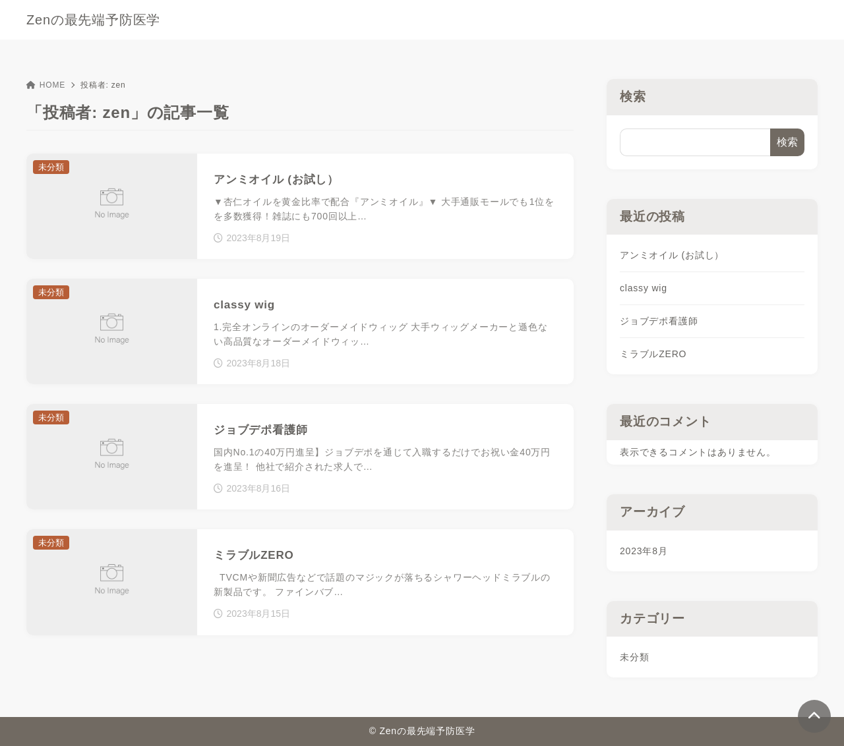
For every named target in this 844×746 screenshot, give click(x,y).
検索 (633, 96)
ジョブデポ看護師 (659, 321)
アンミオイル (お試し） (672, 255)
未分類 (634, 657)
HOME (45, 85)
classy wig (643, 288)
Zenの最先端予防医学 (93, 20)
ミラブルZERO (653, 354)
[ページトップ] (814, 716)
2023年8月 (644, 551)
